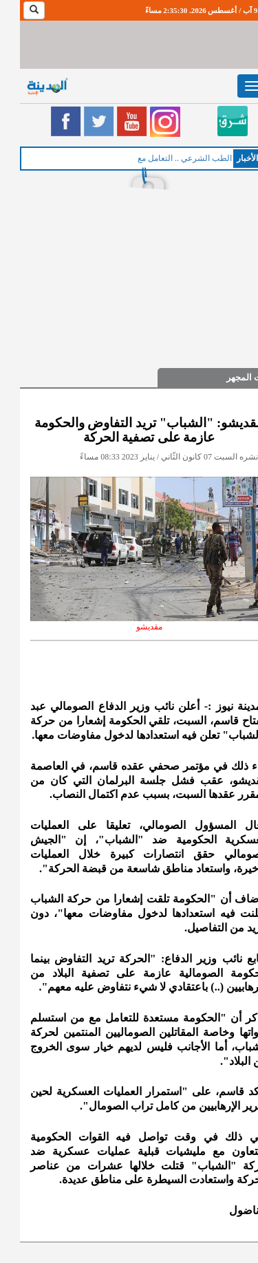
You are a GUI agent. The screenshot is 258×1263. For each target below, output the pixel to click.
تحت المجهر (228, 377)
